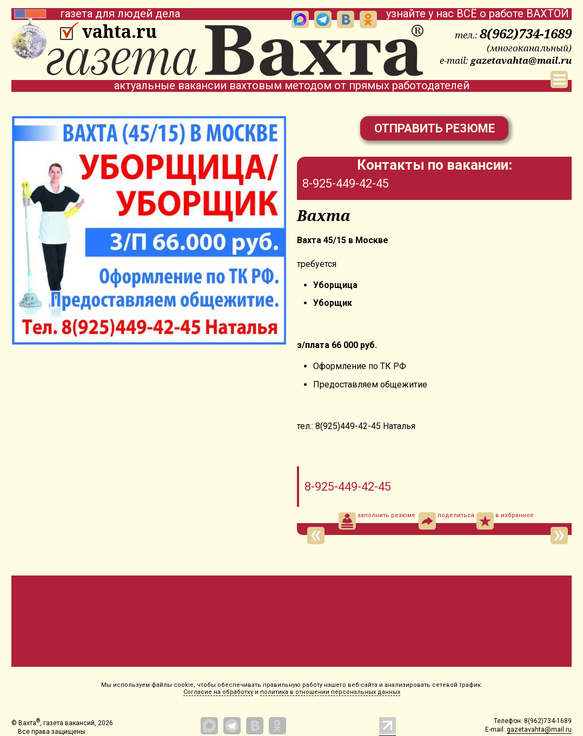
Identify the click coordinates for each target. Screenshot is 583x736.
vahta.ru (119, 31)
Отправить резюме (434, 128)
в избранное (505, 521)
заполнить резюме (377, 521)
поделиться (446, 521)
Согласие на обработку (218, 691)
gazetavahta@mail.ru (521, 60)
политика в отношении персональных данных (330, 691)
